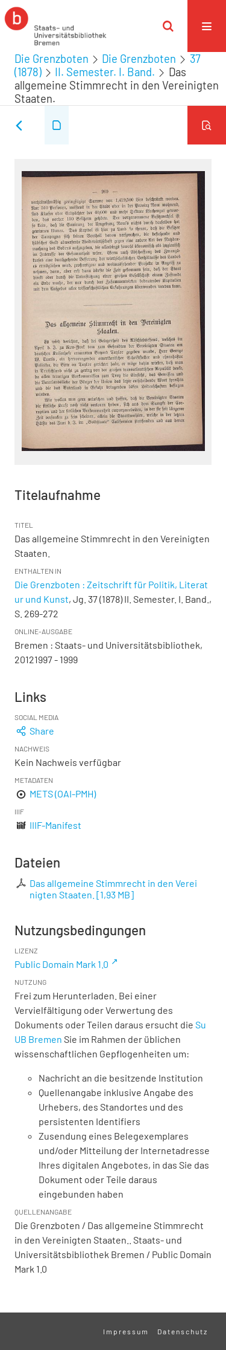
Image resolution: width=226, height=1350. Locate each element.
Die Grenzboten (51, 58)
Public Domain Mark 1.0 (61, 964)
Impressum (126, 1331)
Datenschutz (182, 1331)
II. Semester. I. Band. (105, 72)
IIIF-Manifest (55, 825)
